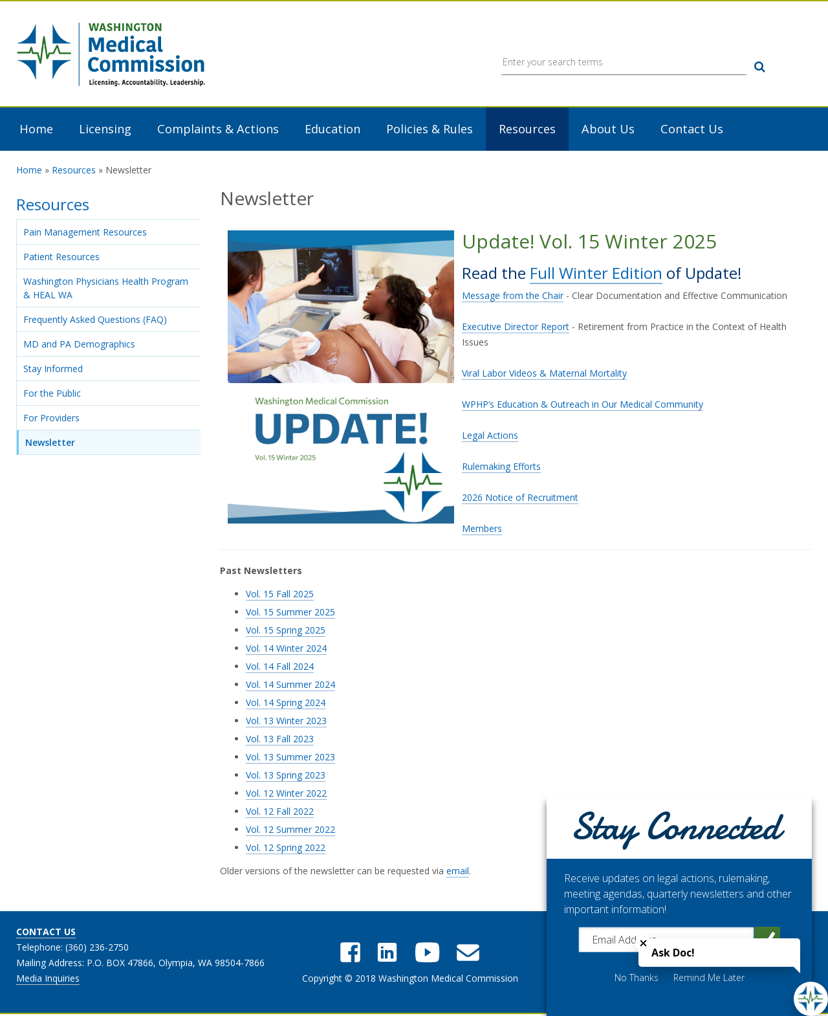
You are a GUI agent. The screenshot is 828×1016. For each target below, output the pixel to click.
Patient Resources (61, 258)
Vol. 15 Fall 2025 (280, 595)
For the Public (52, 394)
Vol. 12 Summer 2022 (290, 830)
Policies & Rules (429, 130)
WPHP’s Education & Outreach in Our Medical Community (582, 405)
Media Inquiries (48, 979)
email (457, 872)
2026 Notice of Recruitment (520, 498)
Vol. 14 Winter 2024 (286, 649)
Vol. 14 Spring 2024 (285, 704)
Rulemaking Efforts (501, 467)
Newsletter (50, 443)
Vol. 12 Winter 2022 (286, 794)
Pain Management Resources (85, 233)
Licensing (105, 130)
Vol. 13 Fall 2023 (280, 740)
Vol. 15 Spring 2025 (285, 631)
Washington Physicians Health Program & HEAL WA (105, 289)
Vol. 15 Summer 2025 (290, 613)
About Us (608, 130)
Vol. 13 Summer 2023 (290, 758)
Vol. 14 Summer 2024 (290, 685)
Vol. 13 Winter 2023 (286, 722)
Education (332, 130)
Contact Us (691, 130)
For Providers (51, 419)
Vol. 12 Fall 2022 (280, 812)
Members (482, 530)
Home (36, 130)
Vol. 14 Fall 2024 (280, 667)
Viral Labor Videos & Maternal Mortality (544, 374)
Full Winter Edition (596, 273)
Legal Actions (490, 436)
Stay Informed (53, 370)
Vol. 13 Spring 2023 (285, 776)
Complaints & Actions (218, 130)
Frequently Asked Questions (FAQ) (95, 321)
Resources (527, 130)
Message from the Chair (512, 297)
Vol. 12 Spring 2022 (285, 849)
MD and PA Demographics (79, 345)
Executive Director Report (515, 328)
